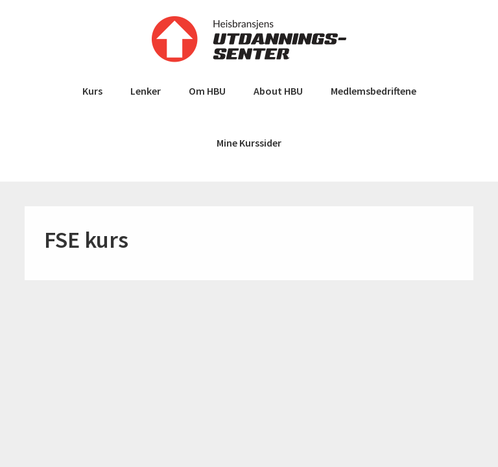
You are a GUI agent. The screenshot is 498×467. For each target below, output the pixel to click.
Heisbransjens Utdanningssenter (249, 39)
